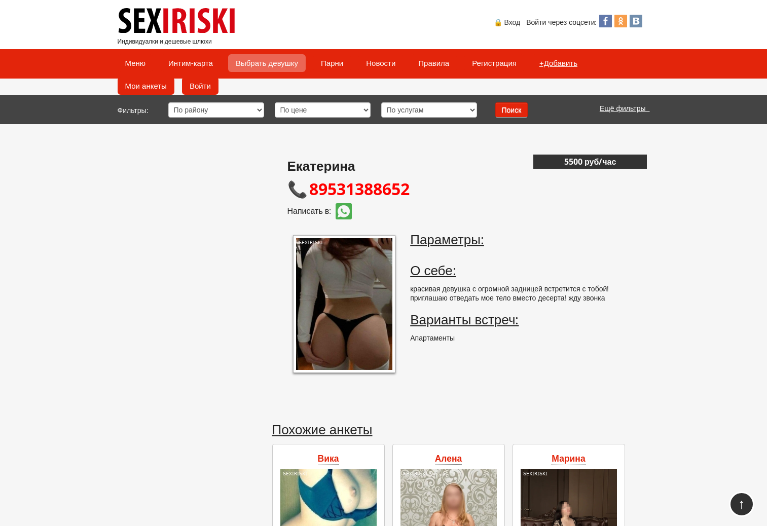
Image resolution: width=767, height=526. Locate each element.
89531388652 (359, 189)
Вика (328, 458)
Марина (568, 458)
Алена (448, 458)
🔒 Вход (507, 22)
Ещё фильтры (624, 108)
